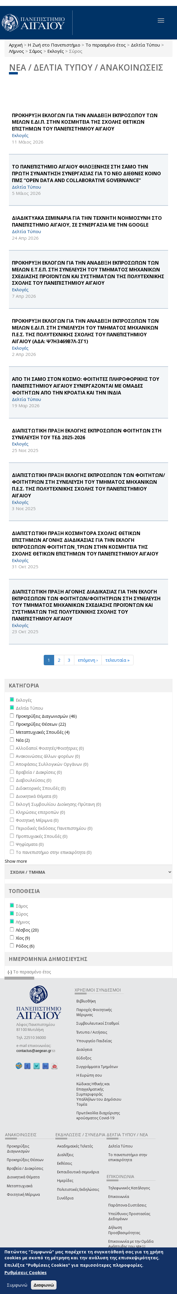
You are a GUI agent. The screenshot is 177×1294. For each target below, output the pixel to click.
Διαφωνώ (44, 1284)
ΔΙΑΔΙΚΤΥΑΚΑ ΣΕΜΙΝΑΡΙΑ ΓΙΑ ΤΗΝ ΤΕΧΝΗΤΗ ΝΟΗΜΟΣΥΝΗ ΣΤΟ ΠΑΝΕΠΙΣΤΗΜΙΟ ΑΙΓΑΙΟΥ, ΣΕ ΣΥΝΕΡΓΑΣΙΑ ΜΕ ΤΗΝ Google (87, 221)
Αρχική (16, 45)
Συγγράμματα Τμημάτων (97, 1066)
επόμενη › (88, 660)
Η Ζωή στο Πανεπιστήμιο (54, 45)
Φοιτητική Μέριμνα (23, 1194)
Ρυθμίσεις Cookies (25, 1272)
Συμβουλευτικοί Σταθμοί (97, 1023)
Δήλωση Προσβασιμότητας (124, 1230)
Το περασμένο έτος (105, 45)
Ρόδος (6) (25, 946)
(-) (10, 972)
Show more (16, 861)
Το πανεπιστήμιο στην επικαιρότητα (127, 1157)
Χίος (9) (23, 938)
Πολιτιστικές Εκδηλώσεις (78, 1189)
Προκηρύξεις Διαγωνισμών (18, 1149)
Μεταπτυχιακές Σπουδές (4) (43, 732)
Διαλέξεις (65, 1154)
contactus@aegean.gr (35, 1051)
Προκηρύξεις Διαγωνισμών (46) (46, 716)
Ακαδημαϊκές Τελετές (75, 1146)
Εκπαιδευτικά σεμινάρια (78, 1171)
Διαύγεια (84, 1049)
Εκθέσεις (64, 1163)
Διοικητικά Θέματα (23, 1177)
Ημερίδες (65, 1180)
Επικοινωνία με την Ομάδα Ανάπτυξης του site (130, 1244)
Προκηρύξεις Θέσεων (25, 1159)
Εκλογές (55, 51)
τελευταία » (117, 660)
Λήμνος (16, 51)
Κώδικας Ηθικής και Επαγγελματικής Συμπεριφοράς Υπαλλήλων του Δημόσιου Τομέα (98, 1094)
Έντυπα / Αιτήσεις (91, 1032)
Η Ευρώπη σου (89, 1075)
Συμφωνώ (17, 1285)
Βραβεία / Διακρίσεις (25, 1168)
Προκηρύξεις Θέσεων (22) (41, 724)
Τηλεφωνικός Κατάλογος (129, 1187)
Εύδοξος (83, 1058)
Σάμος (35, 51)
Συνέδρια (65, 1198)
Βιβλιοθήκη (86, 1001)
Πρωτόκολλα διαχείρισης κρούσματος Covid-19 (98, 1115)
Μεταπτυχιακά (19, 1185)
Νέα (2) (23, 740)
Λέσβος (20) (27, 930)
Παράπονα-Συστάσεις (127, 1205)
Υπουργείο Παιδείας (94, 1040)
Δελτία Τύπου (145, 45)
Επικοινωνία (118, 1196)
